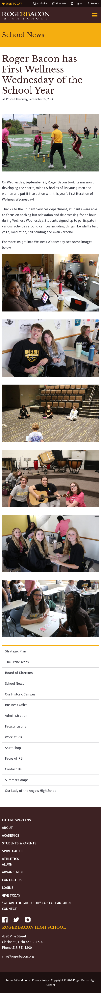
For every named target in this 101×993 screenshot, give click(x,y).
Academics (10, 835)
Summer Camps (16, 780)
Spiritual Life (13, 851)
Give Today (11, 895)
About (7, 827)
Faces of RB (14, 758)
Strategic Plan (15, 651)
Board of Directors (19, 672)
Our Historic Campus (20, 694)
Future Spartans (16, 820)
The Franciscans (17, 662)
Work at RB (13, 737)
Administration (16, 715)
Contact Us (13, 769)
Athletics (10, 858)
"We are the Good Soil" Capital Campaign (36, 903)
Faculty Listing (15, 726)
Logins (7, 887)
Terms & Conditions (18, 980)
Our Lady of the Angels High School (31, 790)
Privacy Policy (40, 980)
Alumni (7, 864)
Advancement (13, 872)
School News (14, 683)
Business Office (16, 704)
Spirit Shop (13, 747)
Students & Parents (19, 843)
